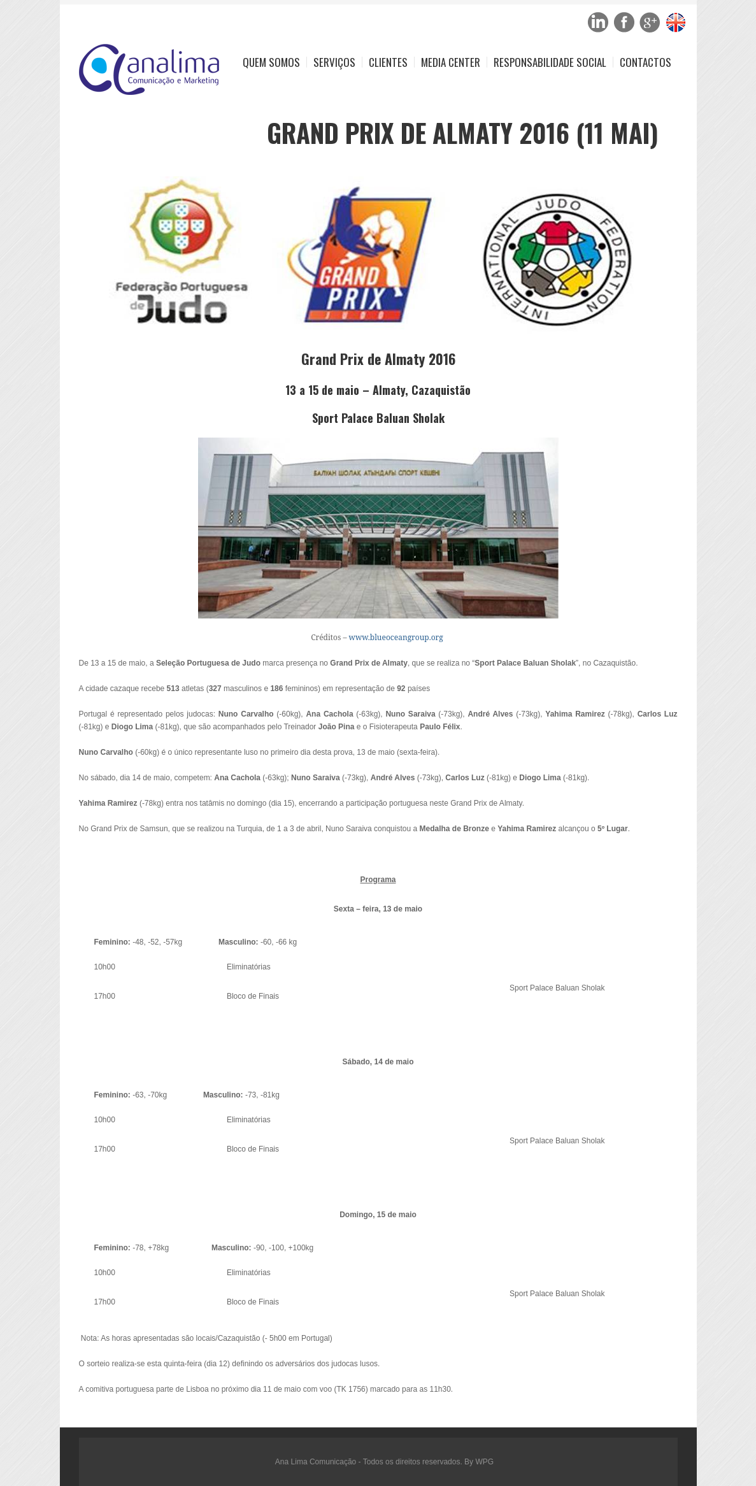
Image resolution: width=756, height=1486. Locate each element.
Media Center (450, 62)
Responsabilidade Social (550, 62)
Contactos (645, 62)
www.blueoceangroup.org (396, 637)
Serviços (334, 62)
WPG (484, 1461)
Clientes (388, 62)
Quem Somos (271, 62)
